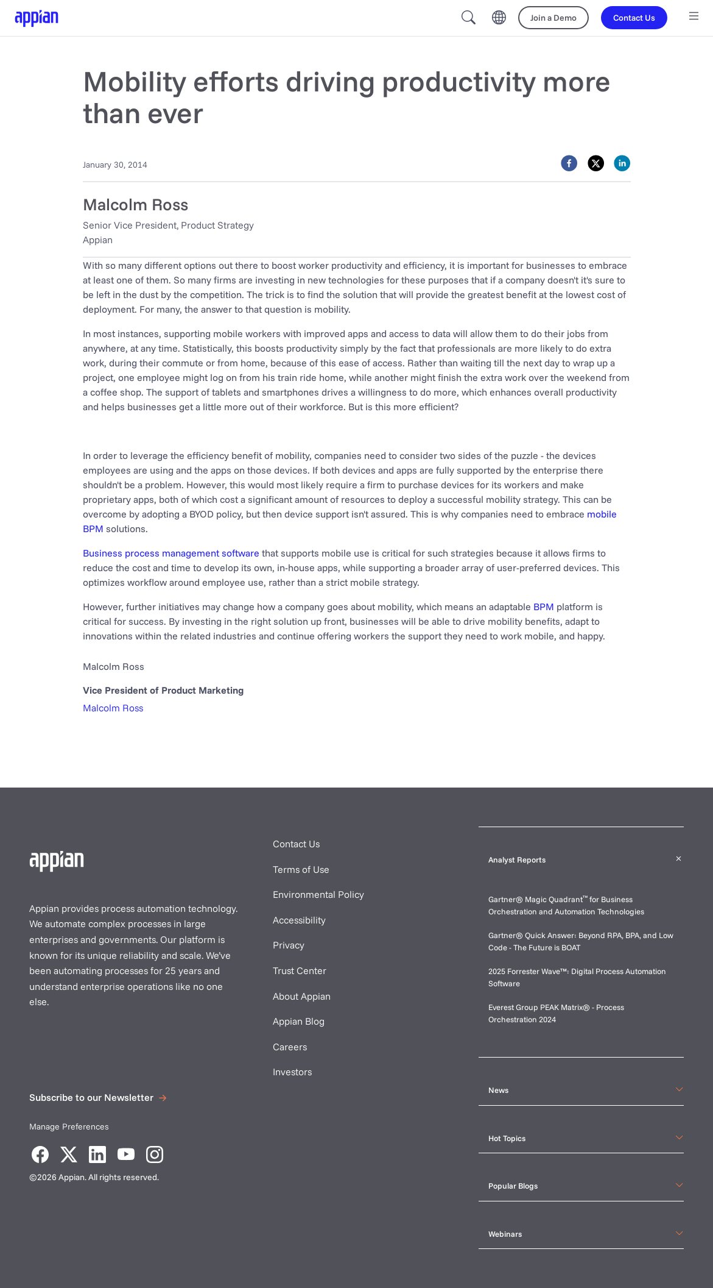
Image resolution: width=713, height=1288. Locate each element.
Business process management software (171, 553)
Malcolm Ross (113, 708)
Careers (290, 1047)
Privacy (288, 945)
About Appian (302, 996)
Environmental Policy (318, 894)
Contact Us (296, 844)
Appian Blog (299, 1021)
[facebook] (569, 163)
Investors (292, 1072)
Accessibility (299, 920)
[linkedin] (622, 163)
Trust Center (299, 970)
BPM (543, 606)
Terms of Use (301, 869)
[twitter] (596, 163)
